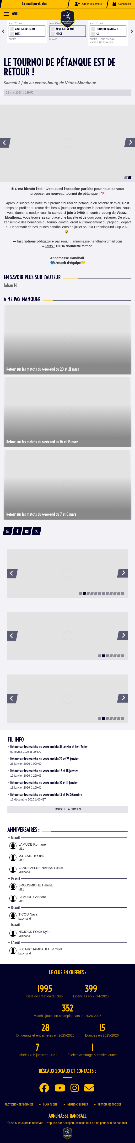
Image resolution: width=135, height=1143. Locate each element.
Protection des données (19, 1104)
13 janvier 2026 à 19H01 (26, 787)
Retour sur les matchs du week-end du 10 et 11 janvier (43, 783)
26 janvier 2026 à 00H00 (26, 763)
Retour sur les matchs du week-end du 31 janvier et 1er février (48, 747)
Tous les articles (67, 809)
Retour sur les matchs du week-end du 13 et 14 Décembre (46, 795)
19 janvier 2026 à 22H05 (26, 775)
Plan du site (50, 1104)
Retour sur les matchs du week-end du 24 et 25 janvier (44, 759)
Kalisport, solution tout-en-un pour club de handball (95, 1123)
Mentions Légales (77, 1104)
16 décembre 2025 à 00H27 (28, 799)
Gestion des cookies (109, 1104)
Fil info (15, 739)
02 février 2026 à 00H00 (25, 751)
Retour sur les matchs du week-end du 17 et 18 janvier (44, 771)
